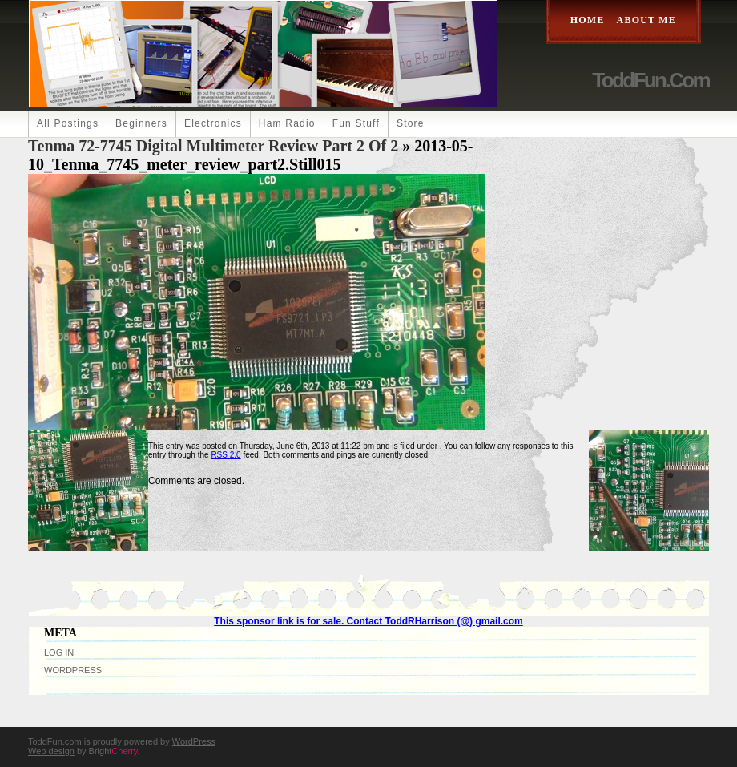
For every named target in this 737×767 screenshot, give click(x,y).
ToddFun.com (650, 80)
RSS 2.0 (225, 454)
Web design (51, 751)
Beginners (141, 123)
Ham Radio (287, 123)
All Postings (68, 123)
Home (587, 20)
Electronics (213, 123)
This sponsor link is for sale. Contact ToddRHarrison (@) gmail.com (368, 621)
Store (411, 123)
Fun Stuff (356, 123)
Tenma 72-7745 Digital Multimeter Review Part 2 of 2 (213, 146)
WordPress (73, 670)
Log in (59, 652)
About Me (646, 20)
